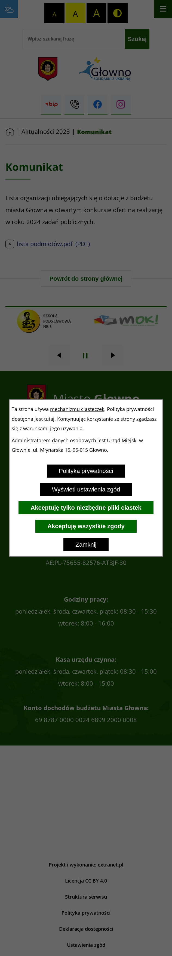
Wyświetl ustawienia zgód (86, 489)
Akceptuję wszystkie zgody (86, 526)
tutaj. (50, 419)
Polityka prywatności (86, 471)
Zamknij (85, 544)
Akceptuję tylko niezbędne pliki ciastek (85, 507)
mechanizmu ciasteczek (77, 409)
